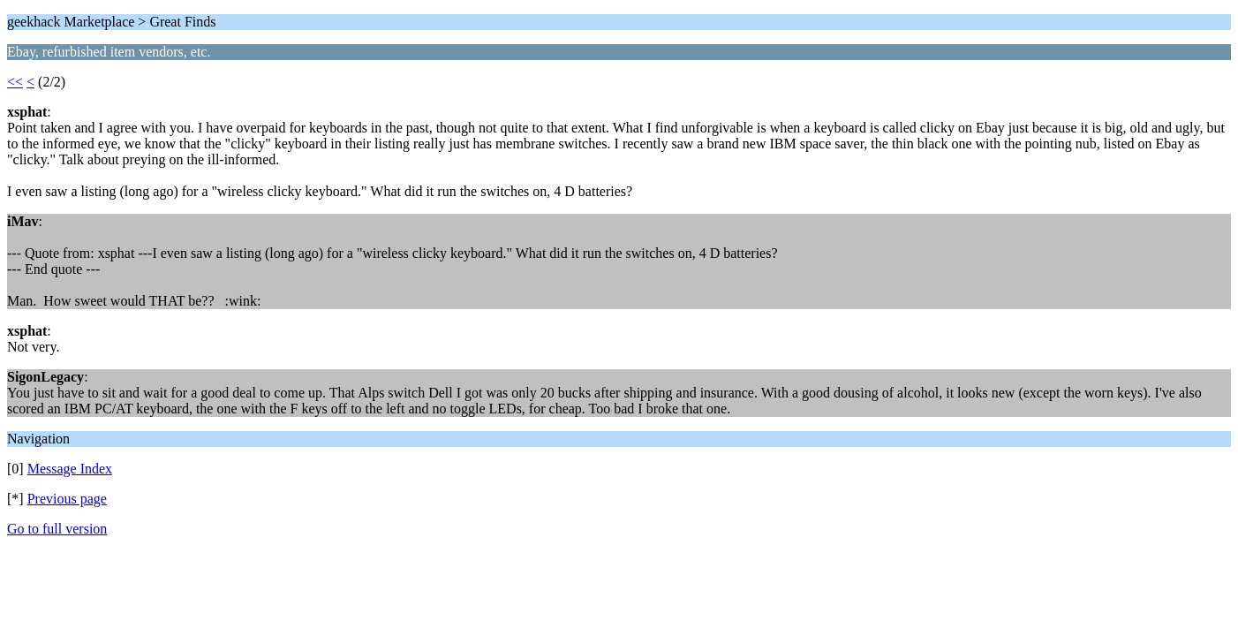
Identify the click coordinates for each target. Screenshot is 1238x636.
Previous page (67, 498)
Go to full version (57, 528)
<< (15, 81)
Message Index (69, 468)
